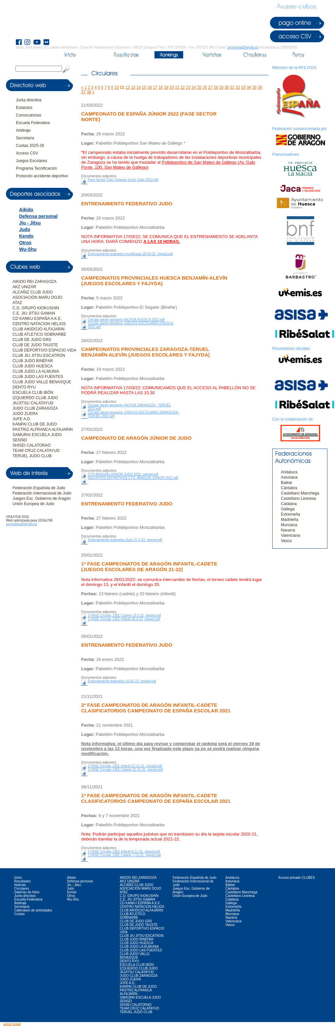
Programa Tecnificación (36, 168)
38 (89, 92)
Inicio (18, 877)
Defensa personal (38, 216)
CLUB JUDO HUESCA (32, 366)
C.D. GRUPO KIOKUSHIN (36, 308)
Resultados (22, 881)
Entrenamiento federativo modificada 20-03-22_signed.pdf (130, 254)
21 (177, 87)
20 (171, 87)
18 (160, 87)
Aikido (26, 209)
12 (127, 87)
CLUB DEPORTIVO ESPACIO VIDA (44, 350)
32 (238, 87)
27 (210, 87)
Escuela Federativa (33, 122)
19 (166, 87)
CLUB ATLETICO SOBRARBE (39, 334)
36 (260, 87)
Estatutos (24, 107)
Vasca (286, 540)
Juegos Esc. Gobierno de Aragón (42, 498)
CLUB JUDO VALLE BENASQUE (42, 382)
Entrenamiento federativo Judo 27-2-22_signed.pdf (125, 540)
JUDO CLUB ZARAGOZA (35, 408)
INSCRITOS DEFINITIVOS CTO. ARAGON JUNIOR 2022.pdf (133, 478)
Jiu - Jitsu (30, 222)
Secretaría (25, 138)
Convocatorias (28, 115)
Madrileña (289, 519)
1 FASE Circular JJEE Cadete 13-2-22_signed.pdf (124, 615)
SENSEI (20, 440)
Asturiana (289, 477)
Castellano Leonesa (298, 498)
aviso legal (11, 1024)
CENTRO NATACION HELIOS (39, 324)
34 (249, 87)
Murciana (289, 525)
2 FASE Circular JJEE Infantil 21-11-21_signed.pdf (125, 766)
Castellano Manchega (300, 493)
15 (144, 87)
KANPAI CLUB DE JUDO (35, 424)
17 (155, 87)
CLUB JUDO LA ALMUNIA (36, 371)
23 (188, 87)
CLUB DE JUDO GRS (32, 339)
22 (183, 87)
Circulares (21, 888)
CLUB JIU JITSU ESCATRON (39, 355)
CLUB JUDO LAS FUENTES (38, 376)
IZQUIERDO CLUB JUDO (35, 397)
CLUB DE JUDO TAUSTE (35, 345)
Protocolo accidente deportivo (42, 176)
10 (116, 87)
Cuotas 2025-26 (30, 145)
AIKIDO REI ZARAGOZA (34, 281)
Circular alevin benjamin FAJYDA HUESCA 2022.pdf (126, 320)
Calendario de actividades (33, 910)
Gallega (287, 509)
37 (83, 92)
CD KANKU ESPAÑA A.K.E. (37, 318)
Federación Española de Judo (39, 488)
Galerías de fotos (26, 892)
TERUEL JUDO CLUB (32, 456)
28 (216, 87)
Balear (286, 482)
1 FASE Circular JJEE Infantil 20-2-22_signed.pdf (124, 619)
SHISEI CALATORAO (32, 445)
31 (232, 87)
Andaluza (289, 472)
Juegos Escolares (31, 160)
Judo (24, 229)
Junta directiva (28, 100)
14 (138, 87)
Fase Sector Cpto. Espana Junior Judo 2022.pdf (123, 180)
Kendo (26, 236)
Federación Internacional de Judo (42, 493)
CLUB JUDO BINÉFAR (33, 361)
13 (133, 87)
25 (199, 87)
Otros (25, 242)
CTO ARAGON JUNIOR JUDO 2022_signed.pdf (123, 474)
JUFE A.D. (22, 419)
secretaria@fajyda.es (242, 47)
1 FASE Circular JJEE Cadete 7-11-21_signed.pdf (124, 855)
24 (193, 87)
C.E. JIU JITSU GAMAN (34, 313)
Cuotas (19, 914)
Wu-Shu (28, 249)
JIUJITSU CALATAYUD (33, 403)
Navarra (288, 530)
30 (226, 87)
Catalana (289, 503)
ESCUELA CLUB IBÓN (33, 392)
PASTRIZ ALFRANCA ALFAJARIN (43, 429)
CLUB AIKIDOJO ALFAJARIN (38, 329)
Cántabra (289, 488)
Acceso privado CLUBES (296, 877)
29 (221, 87)
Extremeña (290, 514)
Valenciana (290, 535)
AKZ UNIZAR (24, 287)
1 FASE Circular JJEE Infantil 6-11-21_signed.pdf (124, 851)
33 (243, 87)
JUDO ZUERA (25, 413)
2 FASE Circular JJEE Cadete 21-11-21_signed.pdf (125, 769)
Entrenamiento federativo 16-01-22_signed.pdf (122, 681)
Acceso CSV (27, 153)
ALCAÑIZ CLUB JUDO (33, 292)
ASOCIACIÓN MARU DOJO (37, 297)
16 (150, 87)
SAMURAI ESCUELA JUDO (37, 434)
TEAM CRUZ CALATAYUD (36, 450)
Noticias (20, 885)
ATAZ (17, 302)
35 (254, 87)
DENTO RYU (24, 387)
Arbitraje (23, 130)
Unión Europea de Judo (33, 503)
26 (205, 87)
